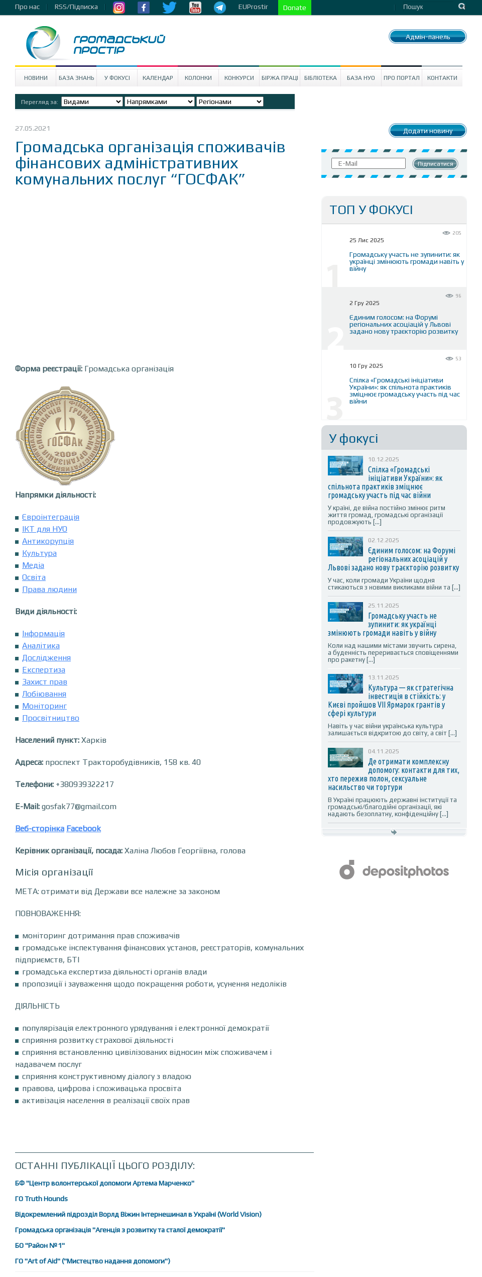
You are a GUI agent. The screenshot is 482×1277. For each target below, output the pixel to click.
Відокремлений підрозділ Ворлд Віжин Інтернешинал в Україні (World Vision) (138, 1214)
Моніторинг (44, 706)
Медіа (33, 565)
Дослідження (46, 657)
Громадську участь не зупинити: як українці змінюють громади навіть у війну (406, 261)
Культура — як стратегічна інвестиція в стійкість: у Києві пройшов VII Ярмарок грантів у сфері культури (390, 700)
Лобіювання (44, 694)
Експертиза (43, 669)
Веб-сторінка (39, 828)
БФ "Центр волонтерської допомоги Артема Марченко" (104, 1183)
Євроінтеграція (50, 517)
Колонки (198, 77)
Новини (36, 77)
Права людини (49, 589)
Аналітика (41, 645)
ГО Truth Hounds (41, 1199)
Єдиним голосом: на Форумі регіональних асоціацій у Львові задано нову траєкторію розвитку (403, 324)
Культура (39, 553)
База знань (76, 77)
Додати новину (427, 131)
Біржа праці (280, 77)
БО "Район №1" (40, 1245)
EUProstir (253, 7)
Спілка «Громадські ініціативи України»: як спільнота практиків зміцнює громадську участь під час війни (404, 390)
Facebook (83, 828)
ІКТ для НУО (44, 529)
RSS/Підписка (76, 7)
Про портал (402, 77)
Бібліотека (320, 77)
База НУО (361, 77)
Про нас (27, 7)
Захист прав (44, 681)
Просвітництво (50, 718)
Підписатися (435, 163)
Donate (294, 8)
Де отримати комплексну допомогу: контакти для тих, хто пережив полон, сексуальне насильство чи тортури (393, 774)
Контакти (442, 77)
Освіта (34, 577)
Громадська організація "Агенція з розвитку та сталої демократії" (120, 1230)
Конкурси (239, 77)
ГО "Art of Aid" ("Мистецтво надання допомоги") (92, 1261)
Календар (158, 77)
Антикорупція (48, 541)
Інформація (43, 633)
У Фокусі (117, 77)
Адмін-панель (428, 37)
